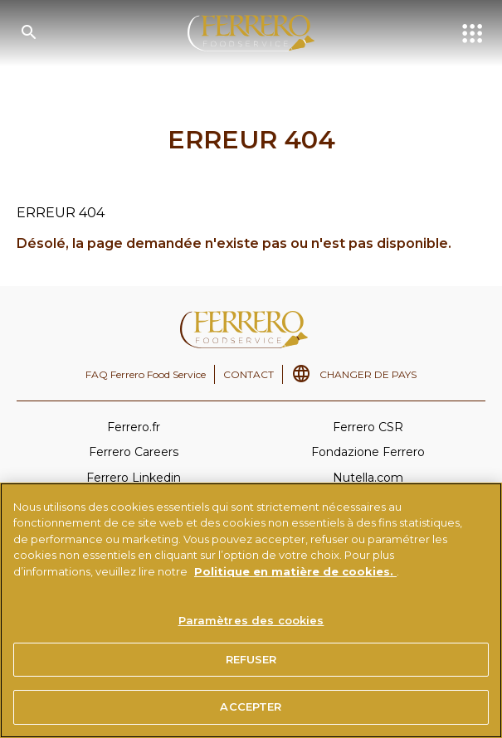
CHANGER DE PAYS (368, 374)
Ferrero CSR (368, 427)
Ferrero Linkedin (133, 477)
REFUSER (251, 659)
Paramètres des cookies (251, 620)
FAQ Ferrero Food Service (145, 374)
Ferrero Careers (133, 451)
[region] (251, 610)
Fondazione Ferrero (368, 451)
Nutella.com (368, 477)
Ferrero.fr (133, 427)
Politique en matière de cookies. (295, 571)
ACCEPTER (250, 706)
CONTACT (248, 374)
